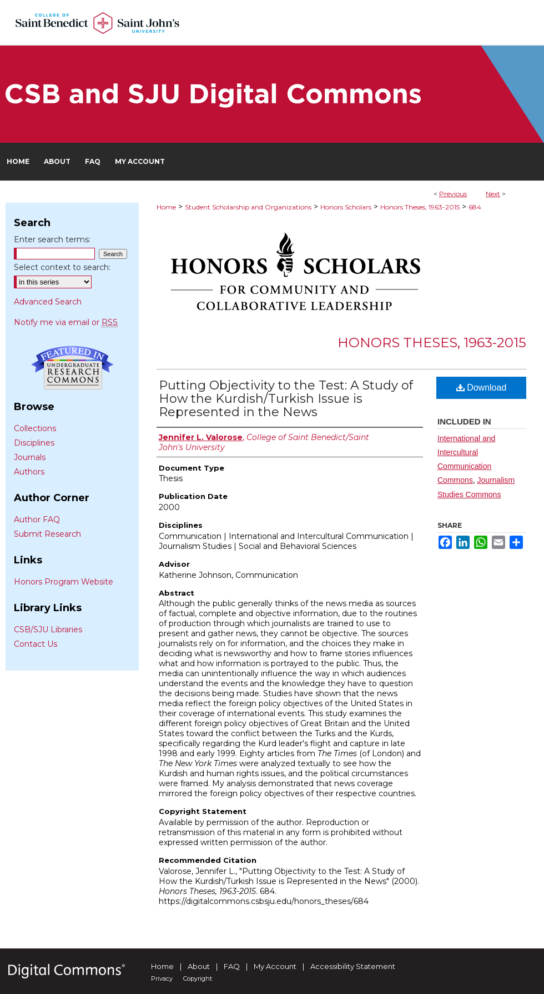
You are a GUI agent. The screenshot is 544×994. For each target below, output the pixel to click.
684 (475, 207)
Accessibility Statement (352, 966)
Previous (453, 193)
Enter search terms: (52, 239)
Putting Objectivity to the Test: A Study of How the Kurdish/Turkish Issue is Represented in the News (286, 398)
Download (481, 387)
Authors (29, 472)
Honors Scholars (345, 207)
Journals (30, 457)
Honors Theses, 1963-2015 (420, 207)
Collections (35, 428)
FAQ (232, 966)
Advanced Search (48, 302)
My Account (275, 966)
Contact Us (35, 644)
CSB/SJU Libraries (48, 630)
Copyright (197, 978)
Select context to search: (62, 267)
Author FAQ (37, 520)
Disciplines (34, 443)
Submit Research (47, 534)
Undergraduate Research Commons (72, 368)
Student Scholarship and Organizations (248, 207)
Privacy (162, 978)
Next (493, 193)
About (199, 966)
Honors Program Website (63, 582)
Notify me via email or (66, 322)
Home (166, 207)
